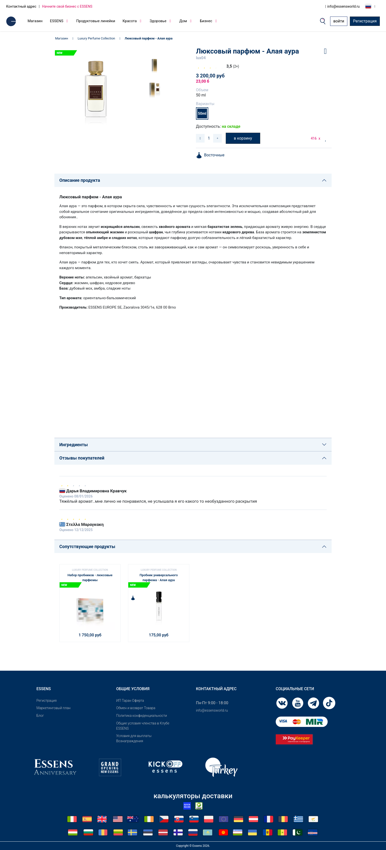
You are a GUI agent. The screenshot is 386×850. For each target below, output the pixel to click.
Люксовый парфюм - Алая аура (148, 38)
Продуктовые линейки (95, 21)
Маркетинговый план (53, 708)
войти (338, 21)
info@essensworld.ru (343, 6)
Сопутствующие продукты (87, 546)
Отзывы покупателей (81, 458)
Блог (40, 716)
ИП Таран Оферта (130, 700)
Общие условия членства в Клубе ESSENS (142, 725)
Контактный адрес (21, 6)
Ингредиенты (73, 444)
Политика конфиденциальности (141, 716)
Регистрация (365, 21)
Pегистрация (46, 700)
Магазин (35, 21)
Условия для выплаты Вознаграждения (134, 738)
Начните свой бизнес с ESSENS (67, 6)
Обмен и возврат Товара (135, 708)
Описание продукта (79, 180)
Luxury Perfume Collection (96, 38)
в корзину (243, 138)
